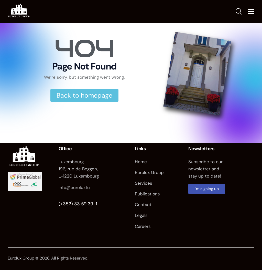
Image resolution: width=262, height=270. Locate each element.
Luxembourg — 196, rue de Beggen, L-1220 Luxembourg (79, 169)
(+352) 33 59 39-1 (78, 204)
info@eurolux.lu (74, 188)
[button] (251, 11)
